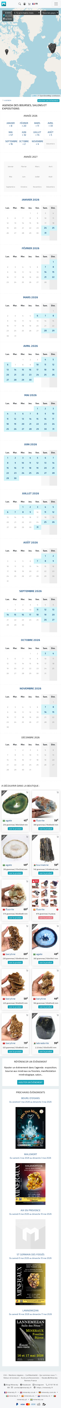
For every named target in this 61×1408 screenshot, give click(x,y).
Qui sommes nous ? (47, 1375)
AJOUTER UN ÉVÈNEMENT (31, 1082)
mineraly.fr (10, 1392)
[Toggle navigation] (56, 4)
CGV (5, 1375)
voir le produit (15, 828)
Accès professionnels (30, 1378)
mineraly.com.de (47, 1392)
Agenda (7, 100)
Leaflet (34, 96)
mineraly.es (28, 1396)
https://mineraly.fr (45, 1387)
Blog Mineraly (11, 1385)
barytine (9, 953)
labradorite (41, 1042)
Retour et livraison (11, 1378)
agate (7, 820)
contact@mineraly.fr (23, 1387)
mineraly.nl (44, 1396)
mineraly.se (36, 1399)
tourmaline (41, 864)
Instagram (38, 1385)
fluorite (39, 820)
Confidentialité (31, 1375)
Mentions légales (16, 1375)
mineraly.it (12, 1396)
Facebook (25, 1385)
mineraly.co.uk (28, 1392)
